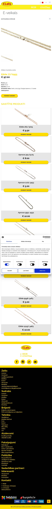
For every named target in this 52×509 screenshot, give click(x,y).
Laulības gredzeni (7, 377)
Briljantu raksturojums (8, 410)
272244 (45, 7)
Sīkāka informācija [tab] (26, 241)
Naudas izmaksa (6, 450)
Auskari (3, 373)
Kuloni (3, 380)
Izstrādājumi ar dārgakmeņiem (11, 388)
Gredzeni (4, 375)
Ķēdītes (3, 379)
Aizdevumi (7, 433)
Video (3, 428)
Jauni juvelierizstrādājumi (9, 386)
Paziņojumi (4, 477)
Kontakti (6, 480)
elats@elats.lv (6, 489)
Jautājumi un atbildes (8, 459)
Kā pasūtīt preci (6, 457)
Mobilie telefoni (6, 419)
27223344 (13, 486)
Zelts (4, 370)
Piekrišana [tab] (9, 241)
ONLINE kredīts (6, 437)
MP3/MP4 (4, 427)
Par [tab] (43, 241)
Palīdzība (6, 455)
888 (33, 7)
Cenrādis (4, 465)
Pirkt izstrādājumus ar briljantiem (11, 412)
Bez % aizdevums (7, 447)
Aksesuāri (4, 382)
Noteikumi (4, 463)
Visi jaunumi (5, 473)
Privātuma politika (36, 506)
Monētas (4, 384)
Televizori (4, 425)
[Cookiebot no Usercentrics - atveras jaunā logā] (43, 237)
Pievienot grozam (9, 95)
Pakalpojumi (8, 442)
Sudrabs (6, 391)
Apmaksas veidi (6, 461)
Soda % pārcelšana (7, 448)
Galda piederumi (6, 403)
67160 (6, 486)
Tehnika (5, 415)
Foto (2, 421)
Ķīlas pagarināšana (7, 452)
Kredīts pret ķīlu (6, 436)
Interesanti (7, 471)
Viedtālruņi (5, 417)
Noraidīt (10, 270)
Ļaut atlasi (26, 270)
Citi (2, 430)
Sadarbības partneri (12, 468)
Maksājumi (4, 445)
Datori (3, 423)
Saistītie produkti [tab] (13, 104)
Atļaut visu (42, 270)
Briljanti (5, 407)
